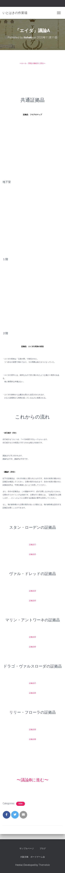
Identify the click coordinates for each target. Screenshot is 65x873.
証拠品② (32, 554)
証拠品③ (32, 591)
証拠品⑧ (32, 693)
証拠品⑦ (32, 683)
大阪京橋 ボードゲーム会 (32, 857)
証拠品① (32, 544)
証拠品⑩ (32, 739)
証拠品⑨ (32, 729)
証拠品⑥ (32, 647)
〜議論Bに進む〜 (32, 780)
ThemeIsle (44, 865)
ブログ (43, 848)
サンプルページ (26, 848)
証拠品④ (32, 601)
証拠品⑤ (32, 637)
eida (21, 804)
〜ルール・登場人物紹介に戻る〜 (32, 63)
